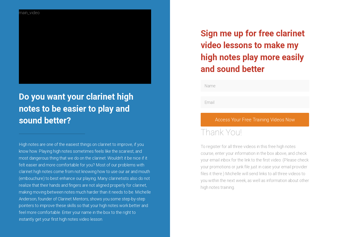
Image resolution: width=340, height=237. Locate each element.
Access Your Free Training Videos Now (255, 120)
